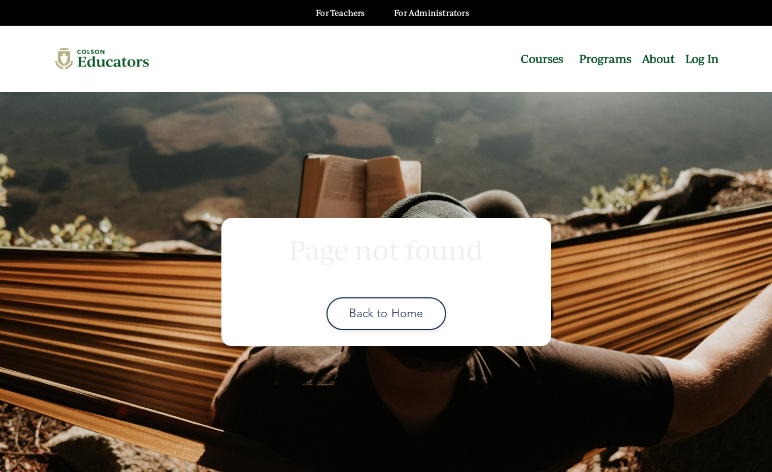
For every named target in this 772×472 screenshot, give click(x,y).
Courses (542, 58)
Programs (605, 58)
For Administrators (431, 13)
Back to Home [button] (386, 313)
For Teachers (340, 13)
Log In (701, 58)
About (658, 58)
